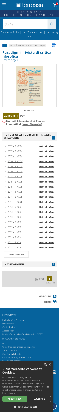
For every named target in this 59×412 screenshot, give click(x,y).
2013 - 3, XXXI (14, 206)
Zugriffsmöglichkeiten (12, 354)
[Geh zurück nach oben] (53, 406)
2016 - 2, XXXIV (15, 166)
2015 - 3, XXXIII (15, 176)
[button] (52, 24)
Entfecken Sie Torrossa (13, 320)
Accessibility (8, 330)
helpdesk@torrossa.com (19, 357)
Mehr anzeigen (16, 254)
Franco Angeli (10, 60)
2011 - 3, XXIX (14, 237)
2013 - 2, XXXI (14, 211)
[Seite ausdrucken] (54, 45)
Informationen (14, 264)
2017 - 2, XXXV (15, 151)
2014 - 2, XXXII (15, 196)
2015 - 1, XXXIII (15, 186)
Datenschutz (8, 323)
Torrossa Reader (10, 350)
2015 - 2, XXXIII (15, 181)
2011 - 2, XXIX (14, 242)
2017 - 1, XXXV (15, 156)
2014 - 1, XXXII (15, 201)
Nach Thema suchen (32, 32)
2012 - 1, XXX (14, 232)
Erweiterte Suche (10, 32)
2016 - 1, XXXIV (15, 171)
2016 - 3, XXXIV (15, 161)
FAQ (4, 343)
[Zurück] (4, 45)
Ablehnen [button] (39, 399)
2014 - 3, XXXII (15, 191)
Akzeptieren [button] (15, 399)
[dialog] (26, 386)
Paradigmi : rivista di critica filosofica (26, 54)
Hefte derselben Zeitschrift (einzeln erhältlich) (27, 136)
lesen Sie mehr (31, 124)
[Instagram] (54, 372)
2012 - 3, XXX (14, 222)
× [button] (49, 365)
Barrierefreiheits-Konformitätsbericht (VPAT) (22, 334)
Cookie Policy (8, 327)
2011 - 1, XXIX (14, 247)
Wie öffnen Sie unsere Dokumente (18, 347)
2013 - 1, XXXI (14, 216)
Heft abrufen (46, 146)
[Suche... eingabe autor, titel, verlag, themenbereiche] (29, 24)
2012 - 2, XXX (14, 227)
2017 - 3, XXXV (15, 146)
